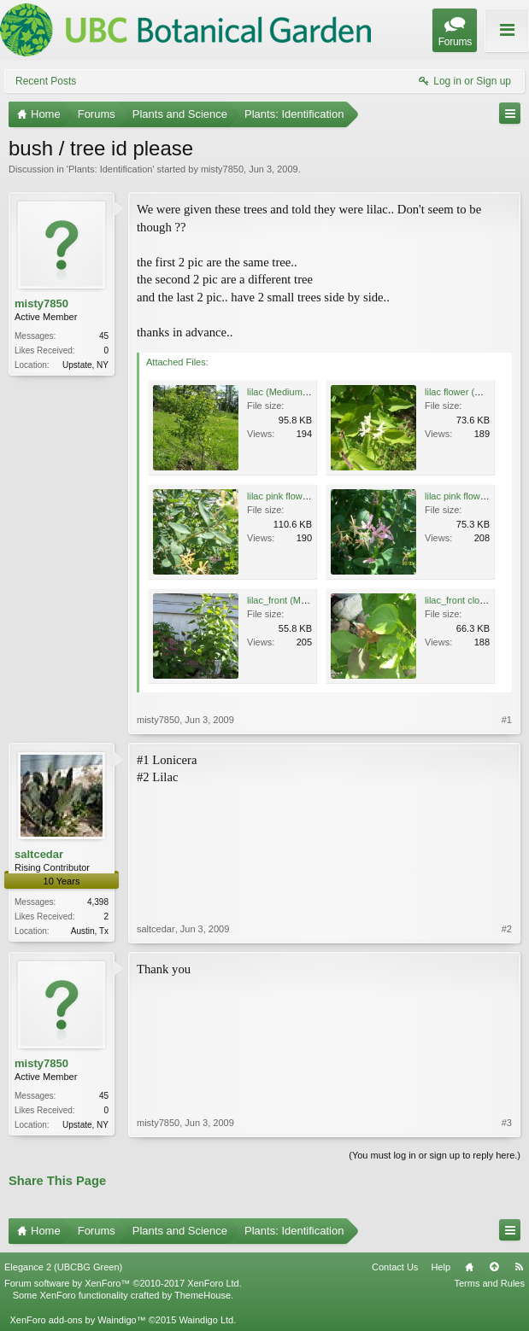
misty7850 (222, 169)
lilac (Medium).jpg (283, 392)
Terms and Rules (489, 1283)
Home (469, 1267)
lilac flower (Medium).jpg (475, 392)
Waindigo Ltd (206, 1320)
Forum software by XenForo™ (123, 1283)
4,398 (98, 902)
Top (494, 1267)
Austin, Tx (90, 931)
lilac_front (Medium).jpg (295, 600)
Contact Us (395, 1267)
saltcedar (39, 854)
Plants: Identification (110, 169)
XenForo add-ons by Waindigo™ (77, 1320)
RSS (519, 1267)
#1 (507, 720)
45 (104, 336)
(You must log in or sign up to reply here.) (434, 1155)
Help (440, 1267)
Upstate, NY (85, 365)
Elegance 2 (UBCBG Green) (63, 1267)
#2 (507, 929)
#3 (507, 1123)
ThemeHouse (202, 1295)
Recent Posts (45, 81)
